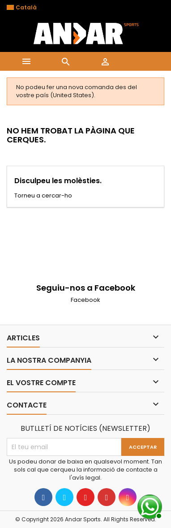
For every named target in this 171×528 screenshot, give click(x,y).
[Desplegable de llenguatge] (26, 7)
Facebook (85, 300)
